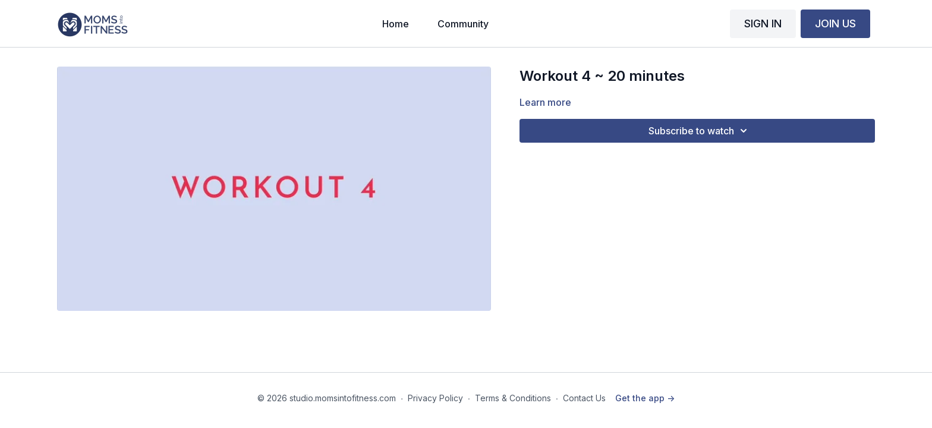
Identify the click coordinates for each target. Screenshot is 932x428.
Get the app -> (645, 398)
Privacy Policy (435, 398)
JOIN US (835, 23)
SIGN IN (763, 23)
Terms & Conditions (513, 398)
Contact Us (584, 398)
